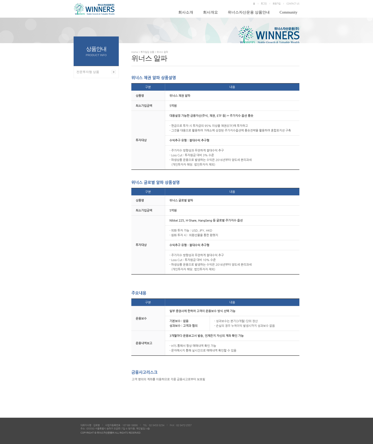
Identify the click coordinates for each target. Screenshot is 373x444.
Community (288, 12)
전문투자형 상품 (87, 72)
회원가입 (277, 3)
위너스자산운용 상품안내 (249, 12)
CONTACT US (292, 3)
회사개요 (210, 12)
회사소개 (185, 12)
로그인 (264, 3)
